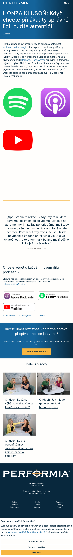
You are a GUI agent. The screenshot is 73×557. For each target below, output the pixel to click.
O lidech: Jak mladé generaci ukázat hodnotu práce (52, 403)
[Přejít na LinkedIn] (40, 315)
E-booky (59, 505)
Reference (14, 507)
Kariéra (37, 505)
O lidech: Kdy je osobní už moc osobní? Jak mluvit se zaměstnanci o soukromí (19, 448)
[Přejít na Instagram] (25, 315)
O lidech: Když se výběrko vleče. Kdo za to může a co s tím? (19, 403)
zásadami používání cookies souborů (26, 532)
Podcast (59, 502)
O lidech (6, 34)
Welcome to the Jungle (15, 47)
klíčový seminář (36, 341)
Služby (14, 502)
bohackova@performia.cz (15, 284)
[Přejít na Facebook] (9, 315)
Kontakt (37, 507)
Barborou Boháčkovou (33, 60)
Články (59, 507)
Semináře (14, 505)
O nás (37, 502)
